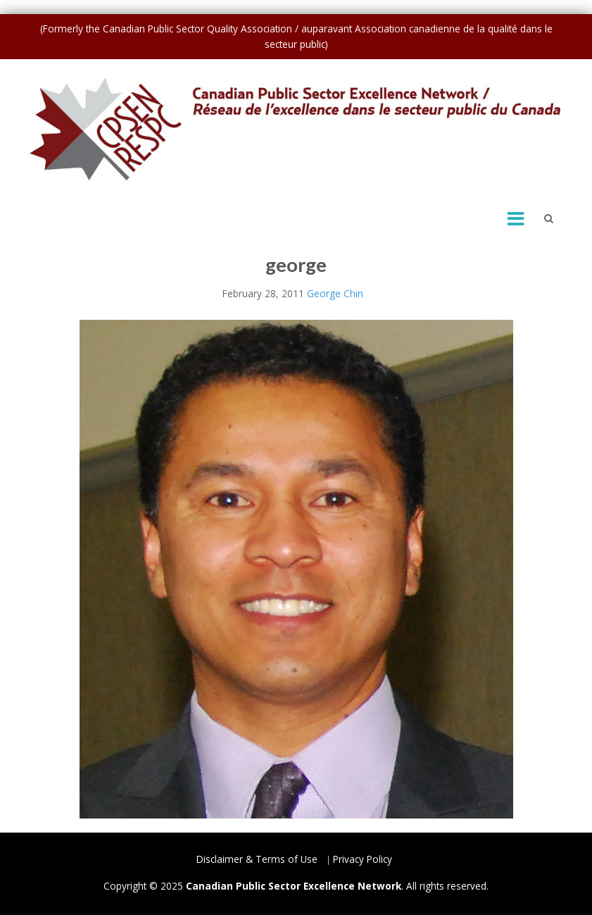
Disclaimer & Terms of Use (256, 859)
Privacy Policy (362, 859)
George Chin (335, 293)
